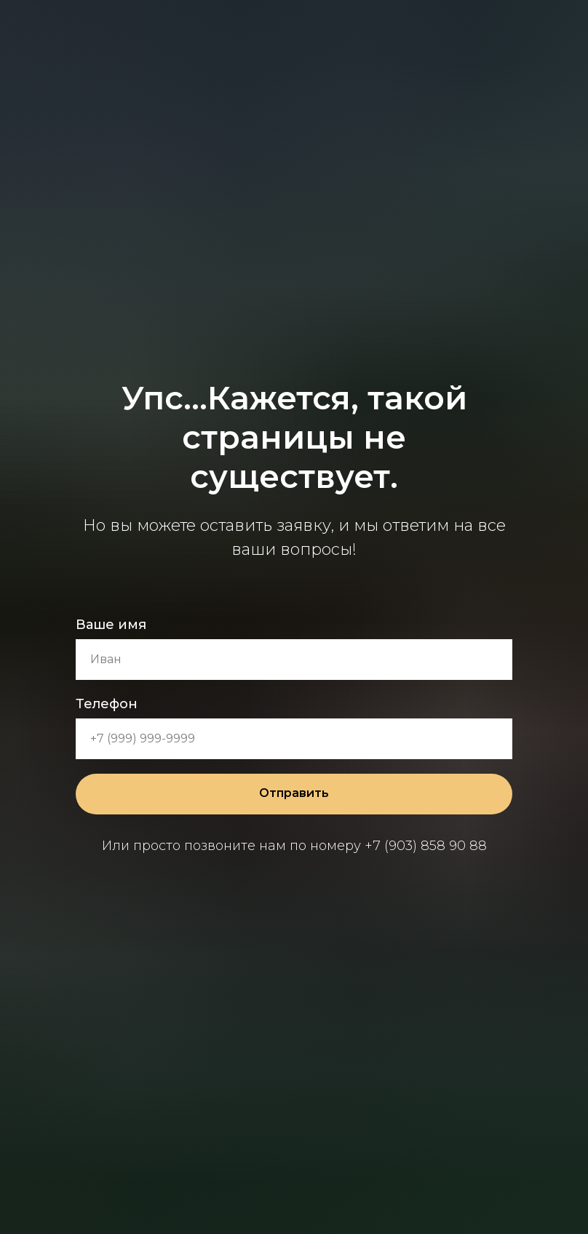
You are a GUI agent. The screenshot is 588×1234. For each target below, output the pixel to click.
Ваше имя (111, 625)
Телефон (107, 704)
